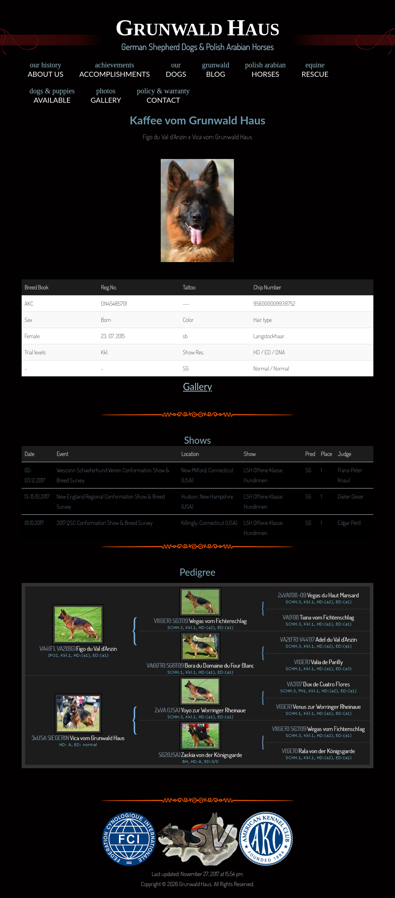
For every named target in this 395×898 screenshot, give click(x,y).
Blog (215, 70)
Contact (163, 96)
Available (52, 96)
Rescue (315, 70)
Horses (265, 70)
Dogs (176, 70)
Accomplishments (114, 70)
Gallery (105, 96)
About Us (45, 70)
